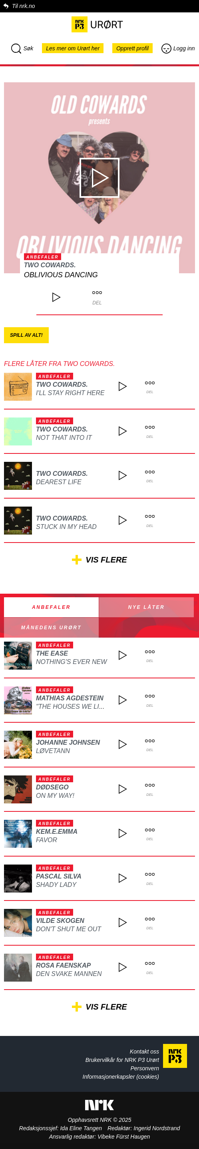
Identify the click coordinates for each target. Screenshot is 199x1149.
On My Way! (55, 795)
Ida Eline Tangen (81, 1128)
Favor (46, 840)
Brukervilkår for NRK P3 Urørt (122, 1060)
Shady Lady (56, 884)
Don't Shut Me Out (68, 929)
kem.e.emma (57, 831)
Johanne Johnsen (68, 742)
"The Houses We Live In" (77, 706)
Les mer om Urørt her (73, 48)
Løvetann (53, 750)
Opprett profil (132, 48)
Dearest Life (59, 482)
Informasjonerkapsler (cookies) (121, 1076)
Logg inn (178, 48)
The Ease (52, 653)
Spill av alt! (26, 335)
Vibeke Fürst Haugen (124, 1136)
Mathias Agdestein (69, 698)
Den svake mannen (68, 973)
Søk (22, 48)
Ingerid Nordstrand (156, 1128)
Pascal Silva (59, 876)
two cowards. (50, 265)
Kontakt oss (144, 1051)
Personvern (144, 1068)
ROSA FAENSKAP (63, 965)
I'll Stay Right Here (70, 393)
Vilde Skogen (60, 920)
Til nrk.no (23, 6)
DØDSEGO (52, 787)
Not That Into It (64, 437)
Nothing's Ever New (71, 661)
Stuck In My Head (66, 526)
